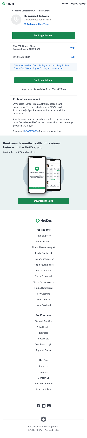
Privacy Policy (43, 389)
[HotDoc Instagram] (48, 406)
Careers (44, 372)
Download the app (43, 201)
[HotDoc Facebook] (38, 406)
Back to (31, 11)
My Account (43, 294)
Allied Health (43, 327)
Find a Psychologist (43, 265)
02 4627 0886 (31, 131)
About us (43, 366)
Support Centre (43, 350)
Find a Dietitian (43, 270)
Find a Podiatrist (43, 253)
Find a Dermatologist (43, 282)
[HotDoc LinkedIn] (43, 406)
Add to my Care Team (36, 24)
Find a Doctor (43, 236)
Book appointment (43, 35)
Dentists (43, 333)
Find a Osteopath (43, 276)
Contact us (43, 378)
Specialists (43, 339)
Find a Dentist (43, 241)
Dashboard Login (43, 344)
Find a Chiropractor (44, 259)
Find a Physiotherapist (43, 247)
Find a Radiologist (43, 288)
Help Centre (43, 299)
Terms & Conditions (43, 383)
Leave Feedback (43, 305)
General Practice (43, 321)
